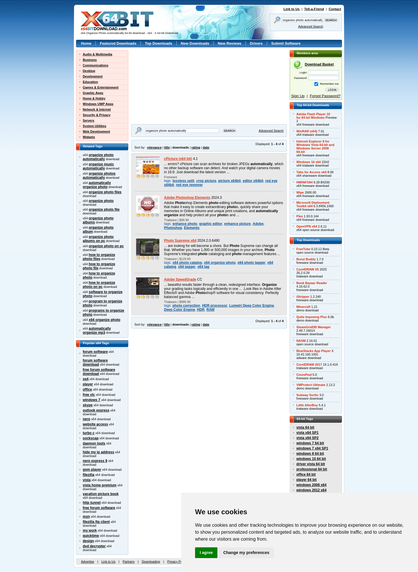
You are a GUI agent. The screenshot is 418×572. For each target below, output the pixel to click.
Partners (128, 561)
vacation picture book (101, 494)
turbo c (89, 433)
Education (90, 82)
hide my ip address (98, 452)
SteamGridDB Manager (313, 327)
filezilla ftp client (96, 522)
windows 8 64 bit (310, 454)
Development (92, 76)
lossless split (183, 181)
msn (86, 517)
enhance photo (184, 224)
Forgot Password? (325, 96)
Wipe (300, 192)
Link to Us (292, 9)
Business (90, 60)
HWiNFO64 (304, 182)
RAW (210, 310)
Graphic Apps (93, 93)
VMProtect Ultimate (310, 385)
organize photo (101, 201)
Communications (95, 65)
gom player (92, 470)
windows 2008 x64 (311, 485)
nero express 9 (95, 461)
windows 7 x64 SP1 (312, 448)
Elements (191, 228)
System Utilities (94, 126)
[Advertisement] (167, 86)
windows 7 (91, 400)
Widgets (89, 137)
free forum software (99, 508)
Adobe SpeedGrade (180, 279)
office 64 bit (306, 474)
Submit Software (285, 43)
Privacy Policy (177, 561)
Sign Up (298, 96)
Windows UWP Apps (98, 104)
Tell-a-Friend (314, 9)
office (87, 389)
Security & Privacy (97, 115)
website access (95, 424)
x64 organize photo (104, 320)
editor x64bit (253, 181)
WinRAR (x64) (306, 131)
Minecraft (303, 306)
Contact (335, 9)
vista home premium (99, 485)
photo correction (186, 306)
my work (90, 530)
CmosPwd (304, 374)
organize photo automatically (98, 157)
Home (86, 43)
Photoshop (173, 228)
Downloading (151, 561)
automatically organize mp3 (97, 330)
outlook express (96, 410)
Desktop (89, 71)
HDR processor (214, 306)
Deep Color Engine (179, 310)
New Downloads (195, 43)
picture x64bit (229, 181)
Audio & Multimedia (97, 54)
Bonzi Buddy (306, 259)
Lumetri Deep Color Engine (251, 306)
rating (195, 147)
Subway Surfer (307, 395)
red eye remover (189, 185)
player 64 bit (306, 480)
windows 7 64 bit (310, 443)
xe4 (86, 379)
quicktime (91, 536)
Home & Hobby (94, 98)
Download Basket (319, 64)
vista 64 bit (305, 427)
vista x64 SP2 (307, 438)
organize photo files (105, 192)
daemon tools (94, 443)
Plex (299, 216)
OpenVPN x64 (306, 226)
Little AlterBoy (307, 405)
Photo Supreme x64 (180, 241)
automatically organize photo (97, 185)
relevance (154, 147)
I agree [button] (206, 552)
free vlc (89, 395)
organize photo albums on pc (98, 239)
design (88, 541)
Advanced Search (310, 26)
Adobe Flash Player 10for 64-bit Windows (313, 115)
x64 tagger (187, 267)
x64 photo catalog (187, 263)
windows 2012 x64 (311, 490)
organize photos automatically (99, 176)
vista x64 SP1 (307, 433)
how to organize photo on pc (99, 285)
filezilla (88, 475)
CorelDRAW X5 (307, 269)
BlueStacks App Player (313, 351)
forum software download (95, 362)
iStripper (302, 296)
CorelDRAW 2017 (309, 364)
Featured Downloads (118, 43)
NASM (301, 340)
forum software (95, 352)
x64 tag (203, 267)
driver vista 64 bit (310, 464)
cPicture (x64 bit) (178, 159)
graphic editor (210, 224)
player (88, 384)
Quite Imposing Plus (311, 317)
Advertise (87, 561)
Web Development (96, 131)
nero (86, 419)
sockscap (91, 438)
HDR (201, 310)
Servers (88, 120)
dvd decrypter (94, 546)
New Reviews (229, 43)
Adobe (258, 224)
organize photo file (104, 209)
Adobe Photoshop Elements (187, 198)
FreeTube (303, 249)
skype (88, 405)
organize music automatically (98, 166)
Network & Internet (97, 109)
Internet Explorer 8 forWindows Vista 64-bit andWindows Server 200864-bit (315, 147)
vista (87, 480)
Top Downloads (158, 43)
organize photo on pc (106, 246)
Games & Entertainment (100, 87)
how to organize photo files (99, 257)
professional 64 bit (311, 469)
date (206, 147)
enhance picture (237, 224)
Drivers (256, 43)
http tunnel (92, 503)
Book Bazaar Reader (311, 283)
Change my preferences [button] (246, 552)
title (167, 147)
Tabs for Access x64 (311, 172)
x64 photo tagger (251, 263)
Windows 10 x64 (308, 162)
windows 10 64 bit (311, 459)
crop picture (206, 181)
